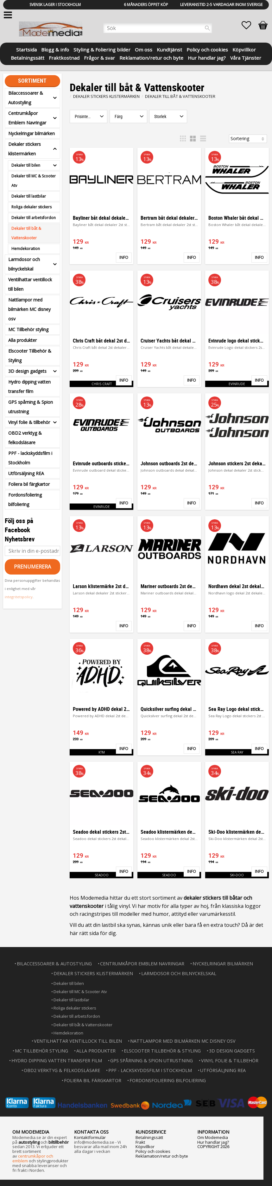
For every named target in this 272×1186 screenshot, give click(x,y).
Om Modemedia (212, 1137)
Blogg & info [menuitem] (55, 49)
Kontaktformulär (90, 1137)
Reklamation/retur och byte (162, 1156)
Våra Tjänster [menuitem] (245, 57)
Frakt (140, 1142)
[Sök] (207, 28)
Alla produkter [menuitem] (22, 340)
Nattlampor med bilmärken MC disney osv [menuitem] (29, 309)
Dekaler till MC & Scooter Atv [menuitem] (33, 180)
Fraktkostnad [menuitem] (64, 57)
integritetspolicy (19, 596)
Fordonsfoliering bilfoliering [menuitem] (25, 499)
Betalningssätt (149, 1137)
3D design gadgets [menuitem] (27, 371)
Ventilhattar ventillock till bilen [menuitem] (30, 284)
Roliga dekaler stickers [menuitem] (31, 207)
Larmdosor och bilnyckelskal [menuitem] (24, 264)
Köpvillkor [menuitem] (244, 49)
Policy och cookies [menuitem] (207, 49)
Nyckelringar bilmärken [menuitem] (31, 133)
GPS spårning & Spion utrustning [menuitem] (30, 406)
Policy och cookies (153, 1151)
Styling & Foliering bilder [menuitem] (101, 49)
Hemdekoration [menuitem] (25, 248)
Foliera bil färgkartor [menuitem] (29, 484)
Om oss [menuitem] (143, 49)
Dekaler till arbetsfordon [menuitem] (33, 217)
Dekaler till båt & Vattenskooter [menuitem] (26, 233)
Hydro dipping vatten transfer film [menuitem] (29, 386)
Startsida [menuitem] (26, 49)
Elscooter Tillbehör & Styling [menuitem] (29, 355)
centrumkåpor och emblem (32, 1158)
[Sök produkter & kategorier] (157, 28)
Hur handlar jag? (213, 1142)
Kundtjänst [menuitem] (169, 49)
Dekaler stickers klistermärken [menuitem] (24, 149)
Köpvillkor (145, 1146)
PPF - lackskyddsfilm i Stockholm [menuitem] (30, 458)
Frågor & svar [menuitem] (99, 57)
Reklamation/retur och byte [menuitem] (151, 57)
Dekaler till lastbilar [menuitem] (28, 196)
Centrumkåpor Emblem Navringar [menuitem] (27, 118)
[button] (249, 25)
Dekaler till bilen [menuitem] (25, 165)
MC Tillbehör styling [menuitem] (28, 329)
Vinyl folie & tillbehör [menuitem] (29, 422)
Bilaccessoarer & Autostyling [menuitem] (25, 97)
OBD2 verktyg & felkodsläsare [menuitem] (25, 437)
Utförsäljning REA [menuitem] (26, 473)
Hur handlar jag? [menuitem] (207, 57)
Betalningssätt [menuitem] (27, 57)
